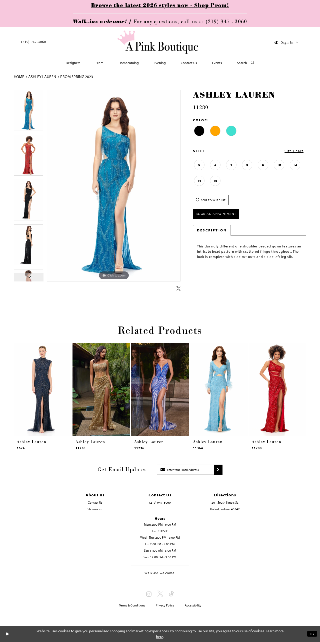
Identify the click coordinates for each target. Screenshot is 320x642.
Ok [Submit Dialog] (312, 633)
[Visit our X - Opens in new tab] (160, 594)
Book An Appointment (216, 213)
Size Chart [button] (294, 151)
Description (212, 230)
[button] (286, 43)
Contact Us (95, 502)
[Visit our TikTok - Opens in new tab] (171, 594)
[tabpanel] (29, 112)
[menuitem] (33, 43)
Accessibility (193, 605)
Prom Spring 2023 (76, 77)
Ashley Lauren (42, 77)
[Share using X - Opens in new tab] (178, 288)
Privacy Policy (165, 605)
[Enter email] (185, 470)
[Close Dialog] (7, 633)
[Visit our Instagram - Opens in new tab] (149, 594)
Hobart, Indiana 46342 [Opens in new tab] (225, 509)
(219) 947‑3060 (33, 42)
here (159, 636)
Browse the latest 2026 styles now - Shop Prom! (160, 5)
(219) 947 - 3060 (226, 21)
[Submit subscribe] (218, 470)
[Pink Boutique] (158, 42)
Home (19, 77)
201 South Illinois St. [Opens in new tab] (225, 502)
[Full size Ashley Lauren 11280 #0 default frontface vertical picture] (113, 185)
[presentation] (43, 389)
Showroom (95, 509)
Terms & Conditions (132, 605)
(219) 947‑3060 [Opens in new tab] (159, 502)
